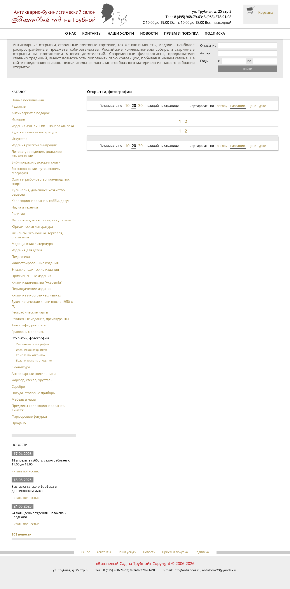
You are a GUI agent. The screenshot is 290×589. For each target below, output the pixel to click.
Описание (208, 45)
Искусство (20, 138)
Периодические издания (31, 288)
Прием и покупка (181, 33)
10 (127, 105)
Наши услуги (121, 33)
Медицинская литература (32, 243)
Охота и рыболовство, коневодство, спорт (41, 181)
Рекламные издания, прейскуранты (40, 319)
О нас (70, 33)
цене (252, 106)
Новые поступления (28, 100)
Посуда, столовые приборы (34, 393)
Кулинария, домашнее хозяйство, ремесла (39, 192)
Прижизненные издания (31, 276)
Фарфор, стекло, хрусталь (32, 380)
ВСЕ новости (21, 534)
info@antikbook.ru (187, 570)
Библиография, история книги (36, 162)
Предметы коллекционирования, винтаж (38, 407)
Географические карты (30, 312)
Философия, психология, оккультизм (41, 220)
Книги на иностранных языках (36, 295)
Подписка (215, 33)
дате (262, 106)
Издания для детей (27, 250)
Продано (19, 423)
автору (222, 106)
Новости (149, 33)
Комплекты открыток (30, 355)
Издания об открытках (31, 350)
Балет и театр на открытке (34, 360)
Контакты (91, 33)
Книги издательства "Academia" (37, 282)
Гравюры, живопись (28, 331)
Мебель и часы (24, 399)
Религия (18, 213)
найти (247, 69)
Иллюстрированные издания (35, 263)
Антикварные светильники (34, 373)
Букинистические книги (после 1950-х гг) (42, 303)
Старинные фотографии (32, 344)
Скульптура (21, 367)
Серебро (18, 386)
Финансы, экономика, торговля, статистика (37, 235)
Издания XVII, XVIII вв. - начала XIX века (43, 126)
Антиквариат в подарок (31, 113)
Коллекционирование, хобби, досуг (40, 200)
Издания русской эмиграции (34, 145)
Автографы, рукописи (29, 325)
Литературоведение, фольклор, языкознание (37, 153)
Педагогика (21, 256)
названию (238, 106)
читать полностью (26, 471)
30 (140, 105)
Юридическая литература (32, 226)
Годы (204, 61)
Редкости (19, 106)
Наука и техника (25, 207)
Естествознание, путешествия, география (36, 170)
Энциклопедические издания (35, 269)
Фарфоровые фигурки (29, 416)
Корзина (265, 12)
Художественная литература (34, 132)
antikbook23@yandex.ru (219, 570)
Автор (205, 53)
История (18, 119)
